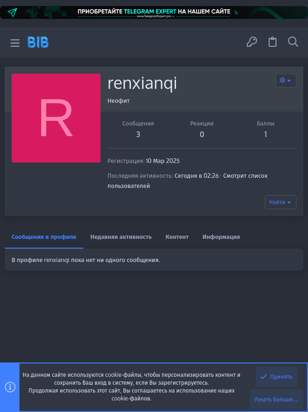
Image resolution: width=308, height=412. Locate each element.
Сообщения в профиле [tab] (44, 236)
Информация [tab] (221, 236)
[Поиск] (293, 42)
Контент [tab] (177, 236)
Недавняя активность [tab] (121, 236)
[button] (15, 42)
